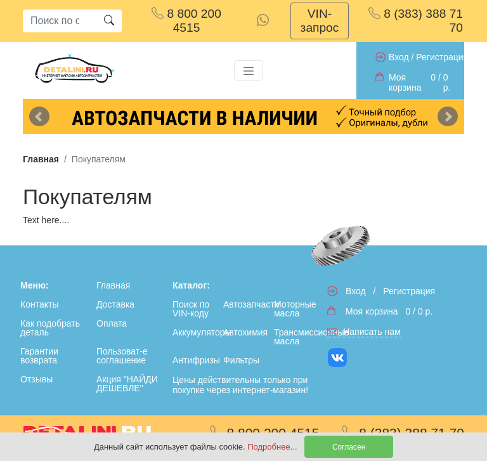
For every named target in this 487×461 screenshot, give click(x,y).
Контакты (39, 304)
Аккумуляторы (195, 332)
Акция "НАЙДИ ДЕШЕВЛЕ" (127, 383)
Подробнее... (273, 446)
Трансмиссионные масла (297, 336)
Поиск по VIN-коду (190, 308)
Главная (41, 159)
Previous (39, 117)
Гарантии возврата (39, 355)
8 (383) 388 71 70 (415, 20)
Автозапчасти (246, 304)
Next (448, 117)
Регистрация (442, 57)
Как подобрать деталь (50, 327)
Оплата (111, 323)
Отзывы (36, 379)
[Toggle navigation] (248, 70)
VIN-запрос (320, 20)
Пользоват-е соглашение (122, 355)
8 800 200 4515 (186, 20)
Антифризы (195, 360)
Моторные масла (295, 308)
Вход (399, 57)
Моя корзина (405, 82)
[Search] (59, 21)
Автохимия (245, 332)
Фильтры (241, 360)
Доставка (115, 304)
